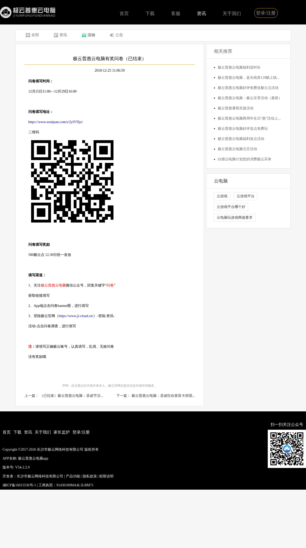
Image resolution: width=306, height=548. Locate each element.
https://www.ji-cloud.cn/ (76, 316)
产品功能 (73, 476)
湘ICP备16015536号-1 (19, 485)
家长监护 (62, 432)
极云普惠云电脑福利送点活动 (241, 139)
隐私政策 (90, 476)
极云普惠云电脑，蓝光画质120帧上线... (248, 78)
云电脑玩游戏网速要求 (234, 217)
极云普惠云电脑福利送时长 (239, 67)
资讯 (201, 13)
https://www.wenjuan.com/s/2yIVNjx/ (55, 122)
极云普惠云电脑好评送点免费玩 (243, 129)
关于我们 (232, 13)
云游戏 (222, 196)
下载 (150, 13)
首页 (124, 13)
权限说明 (106, 476)
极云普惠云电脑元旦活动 (237, 149)
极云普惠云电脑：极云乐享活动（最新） (250, 98)
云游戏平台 (245, 196)
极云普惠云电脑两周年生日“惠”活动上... (249, 118)
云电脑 (221, 181)
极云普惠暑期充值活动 (235, 108)
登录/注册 (266, 13)
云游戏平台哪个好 (231, 207)
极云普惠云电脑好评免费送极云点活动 (248, 88)
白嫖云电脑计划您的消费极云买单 (244, 159)
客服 (175, 13)
